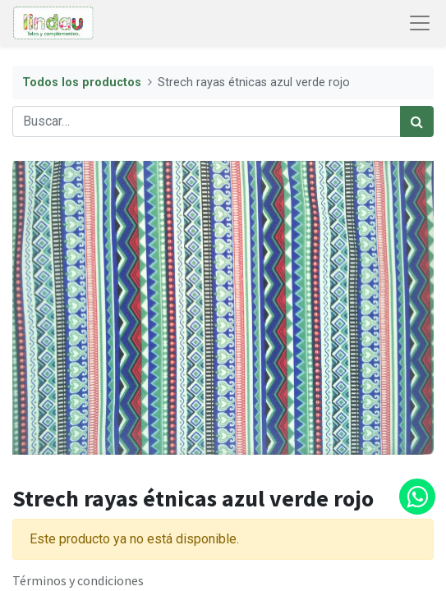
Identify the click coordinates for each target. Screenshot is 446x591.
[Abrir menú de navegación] (420, 23)
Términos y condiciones (78, 580)
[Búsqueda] (417, 121)
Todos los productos (81, 82)
